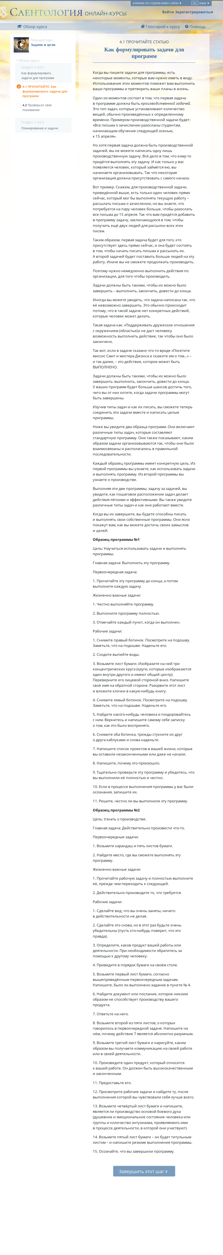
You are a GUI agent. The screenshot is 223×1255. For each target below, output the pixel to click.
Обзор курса (27, 60)
